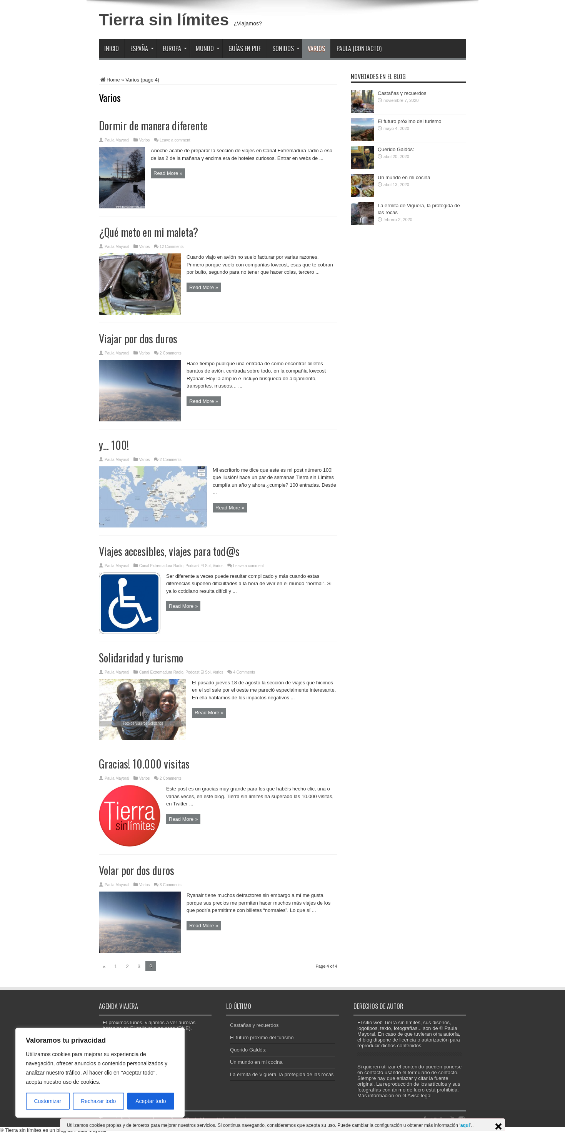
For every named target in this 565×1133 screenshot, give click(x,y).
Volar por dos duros (136, 870)
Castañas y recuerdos (402, 93)
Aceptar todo (150, 1101)
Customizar (47, 1101)
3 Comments (171, 885)
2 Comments (171, 353)
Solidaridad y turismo (141, 657)
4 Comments (244, 672)
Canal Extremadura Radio (161, 566)
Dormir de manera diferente (153, 125)
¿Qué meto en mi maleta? (148, 232)
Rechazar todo (98, 1101)
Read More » (167, 173)
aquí (465, 1125)
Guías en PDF (244, 48)
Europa (175, 48)
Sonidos (286, 48)
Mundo (208, 48)
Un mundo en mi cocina (404, 177)
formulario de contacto (432, 1072)
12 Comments (171, 247)
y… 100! (114, 445)
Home (109, 80)
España (142, 48)
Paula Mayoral (117, 140)
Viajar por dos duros (138, 338)
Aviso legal (419, 1095)
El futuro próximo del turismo (409, 121)
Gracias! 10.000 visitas (144, 764)
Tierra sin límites (164, 19)
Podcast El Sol (197, 566)
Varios (316, 48)
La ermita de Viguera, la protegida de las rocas (281, 1074)
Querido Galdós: (396, 149)
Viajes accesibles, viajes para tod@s (169, 551)
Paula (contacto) (359, 48)
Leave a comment (175, 140)
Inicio (111, 48)
